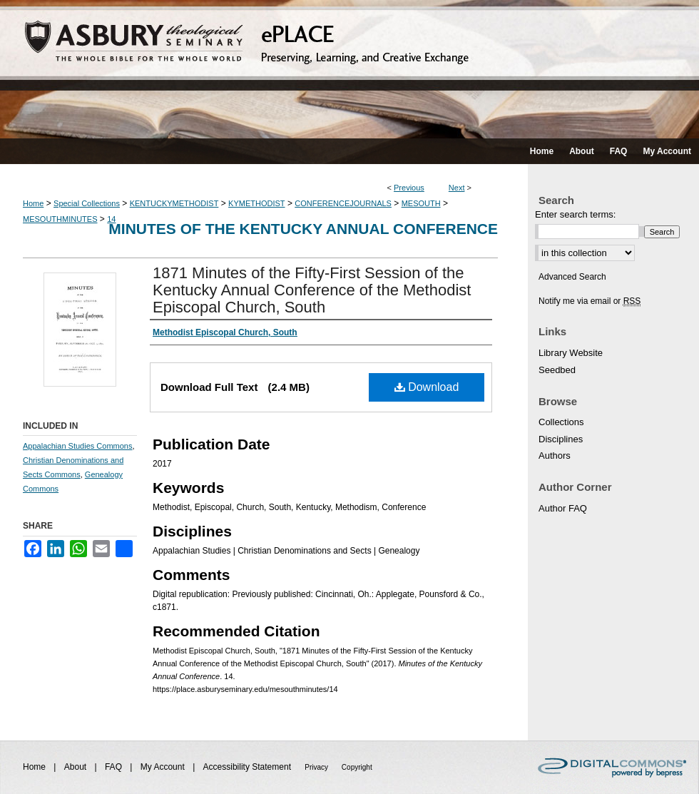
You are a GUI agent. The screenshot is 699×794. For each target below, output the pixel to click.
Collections (561, 422)
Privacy (317, 767)
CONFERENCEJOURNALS (343, 203)
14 (111, 219)
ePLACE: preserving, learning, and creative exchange (349, 69)
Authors (555, 455)
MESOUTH (421, 203)
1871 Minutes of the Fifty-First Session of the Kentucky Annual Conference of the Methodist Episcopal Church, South (312, 290)
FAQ (114, 767)
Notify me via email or (590, 301)
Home (33, 203)
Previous (409, 187)
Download (426, 387)
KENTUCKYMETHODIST (174, 203)
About (76, 767)
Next (457, 187)
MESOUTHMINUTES (60, 219)
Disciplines (561, 439)
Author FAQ (563, 508)
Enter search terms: (575, 214)
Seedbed (557, 370)
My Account (164, 767)
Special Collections (86, 203)
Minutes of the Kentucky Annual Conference (303, 228)
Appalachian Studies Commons (77, 446)
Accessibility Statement (248, 767)
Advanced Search (572, 277)
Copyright (357, 767)
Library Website (571, 352)
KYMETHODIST (256, 203)
